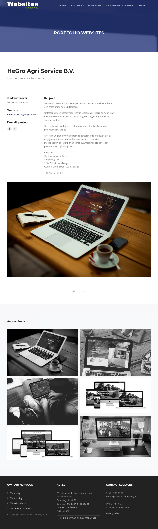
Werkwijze (95, 5)
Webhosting (16, 498)
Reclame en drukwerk (119, 5)
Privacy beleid (113, 513)
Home (62, 5)
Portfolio (77, 5)
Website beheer (18, 503)
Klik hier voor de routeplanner (78, 518)
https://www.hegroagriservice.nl (23, 114)
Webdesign (15, 493)
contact (143, 5)
